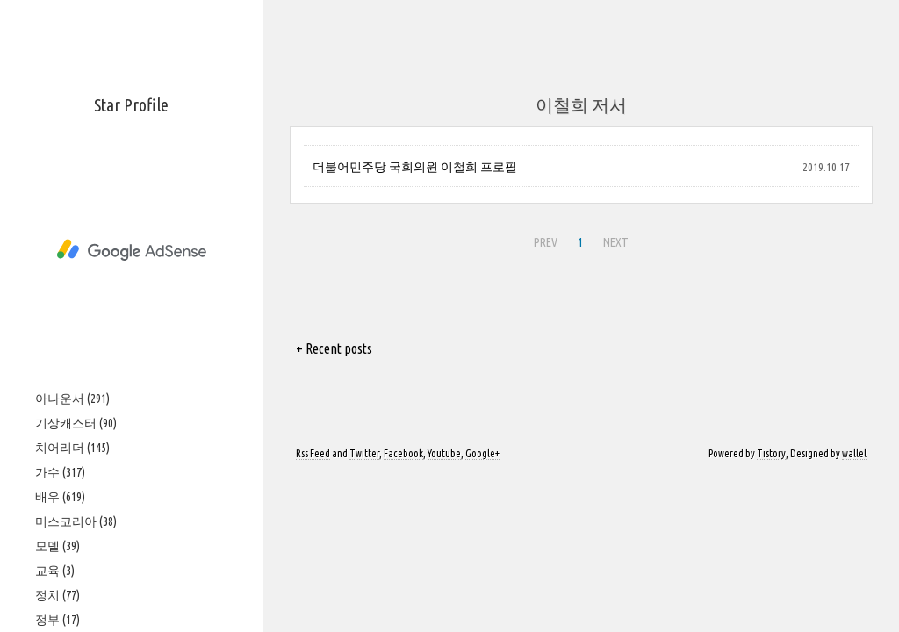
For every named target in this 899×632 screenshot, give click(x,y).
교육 (55, 571)
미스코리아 (76, 521)
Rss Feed (313, 453)
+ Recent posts (334, 348)
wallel (854, 453)
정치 (57, 595)
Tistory (771, 453)
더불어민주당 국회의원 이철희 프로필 (415, 167)
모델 (57, 546)
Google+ (482, 453)
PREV (545, 242)
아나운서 (72, 398)
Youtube (444, 453)
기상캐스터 (76, 423)
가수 (60, 472)
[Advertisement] (131, 250)
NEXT (616, 242)
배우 (60, 497)
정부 (57, 620)
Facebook (403, 453)
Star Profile (131, 105)
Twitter (364, 453)
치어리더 (72, 448)
